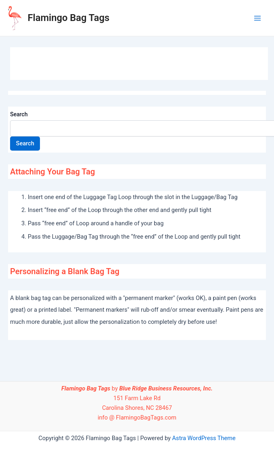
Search (18, 114)
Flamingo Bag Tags (69, 17)
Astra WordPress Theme (204, 438)
